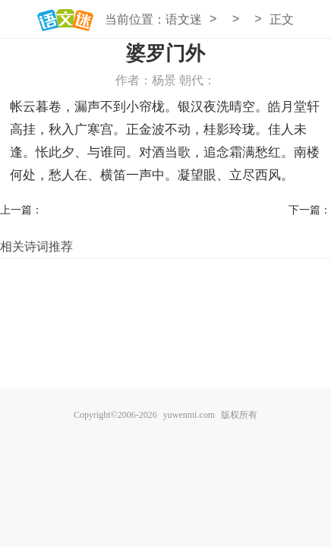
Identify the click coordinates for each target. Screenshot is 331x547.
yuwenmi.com (189, 414)
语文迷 (184, 19)
